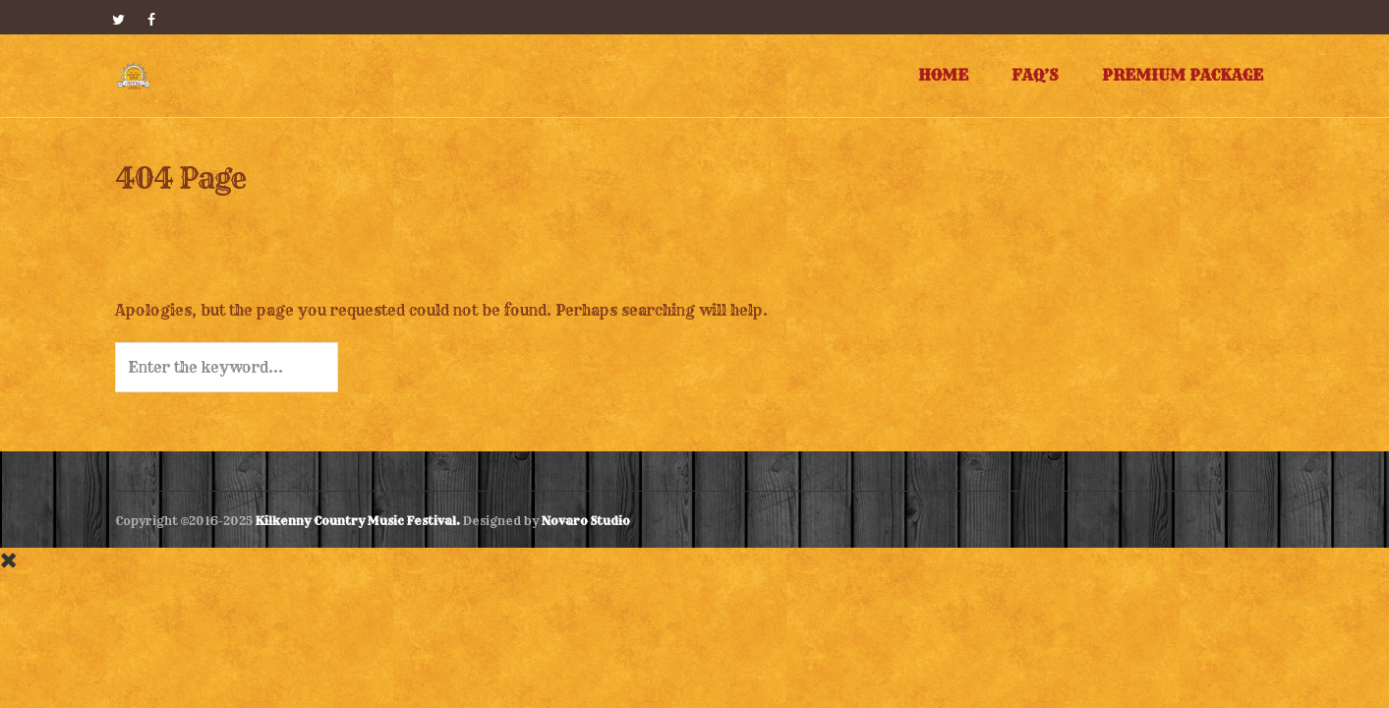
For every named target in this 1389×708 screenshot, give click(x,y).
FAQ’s (1035, 75)
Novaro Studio (586, 520)
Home (943, 75)
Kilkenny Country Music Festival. (358, 520)
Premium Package (1182, 75)
